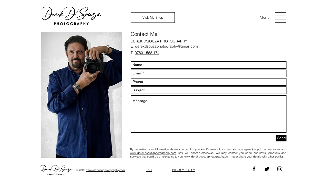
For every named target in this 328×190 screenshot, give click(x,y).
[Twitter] (267, 169)
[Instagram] (279, 169)
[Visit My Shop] (153, 17)
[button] (265, 17)
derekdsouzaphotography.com (105, 170)
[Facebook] (254, 169)
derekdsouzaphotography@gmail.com (166, 46)
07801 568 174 (147, 52)
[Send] (281, 138)
